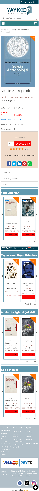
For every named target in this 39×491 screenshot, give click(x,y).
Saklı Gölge (11, 283)
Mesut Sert (11, 226)
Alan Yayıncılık (28, 228)
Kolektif (28, 288)
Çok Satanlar (9, 369)
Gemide (28, 221)
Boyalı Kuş (28, 341)
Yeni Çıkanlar (10, 192)
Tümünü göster (30, 242)
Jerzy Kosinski (27, 346)
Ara (35, 18)
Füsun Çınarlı (28, 226)
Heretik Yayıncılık (11, 228)
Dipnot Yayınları (11, 288)
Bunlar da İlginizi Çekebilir (19, 312)
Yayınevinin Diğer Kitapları (19, 255)
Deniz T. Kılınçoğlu (11, 346)
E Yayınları (28, 348)
